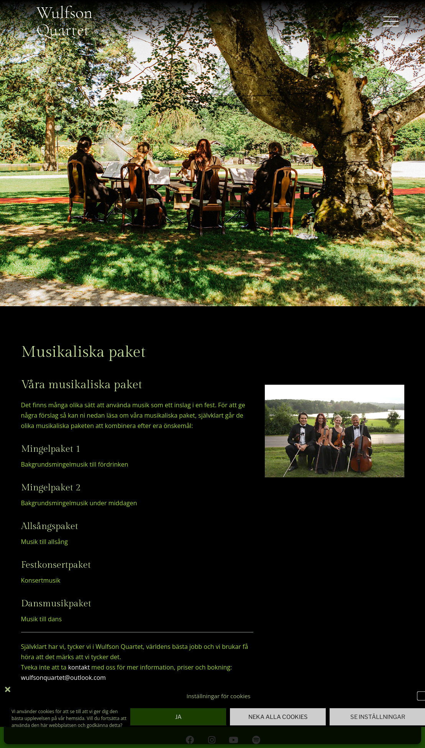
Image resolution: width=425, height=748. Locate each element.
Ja (178, 717)
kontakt (79, 667)
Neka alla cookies (278, 717)
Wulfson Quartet (64, 21)
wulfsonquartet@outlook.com (63, 677)
